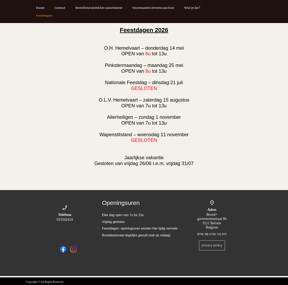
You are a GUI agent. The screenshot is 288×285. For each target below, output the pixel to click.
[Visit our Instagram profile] (73, 249)
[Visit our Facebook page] (63, 249)
